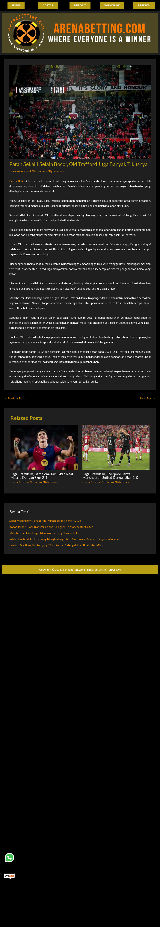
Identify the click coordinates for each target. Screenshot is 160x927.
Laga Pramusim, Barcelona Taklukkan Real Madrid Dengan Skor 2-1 (41, 476)
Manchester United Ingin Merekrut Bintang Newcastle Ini (44, 533)
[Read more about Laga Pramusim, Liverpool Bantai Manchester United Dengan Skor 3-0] (116, 447)
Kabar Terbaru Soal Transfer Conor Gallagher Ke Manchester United (51, 527)
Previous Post (14, 398)
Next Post (148, 398)
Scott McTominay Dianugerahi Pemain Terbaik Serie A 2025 (45, 520)
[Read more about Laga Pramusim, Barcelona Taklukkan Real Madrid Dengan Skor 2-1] (44, 447)
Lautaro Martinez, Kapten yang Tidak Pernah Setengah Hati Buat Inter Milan (56, 545)
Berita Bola (40, 171)
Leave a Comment (20, 171)
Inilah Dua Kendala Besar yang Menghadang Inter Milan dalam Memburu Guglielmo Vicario (64, 539)
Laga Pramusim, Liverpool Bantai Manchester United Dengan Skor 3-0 (110, 476)
